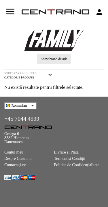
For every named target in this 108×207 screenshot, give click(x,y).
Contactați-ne (15, 165)
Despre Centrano (17, 158)
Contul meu (13, 152)
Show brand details (54, 59)
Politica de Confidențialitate (76, 165)
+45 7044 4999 (21, 119)
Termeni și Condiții (70, 158)
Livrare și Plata (66, 152)
